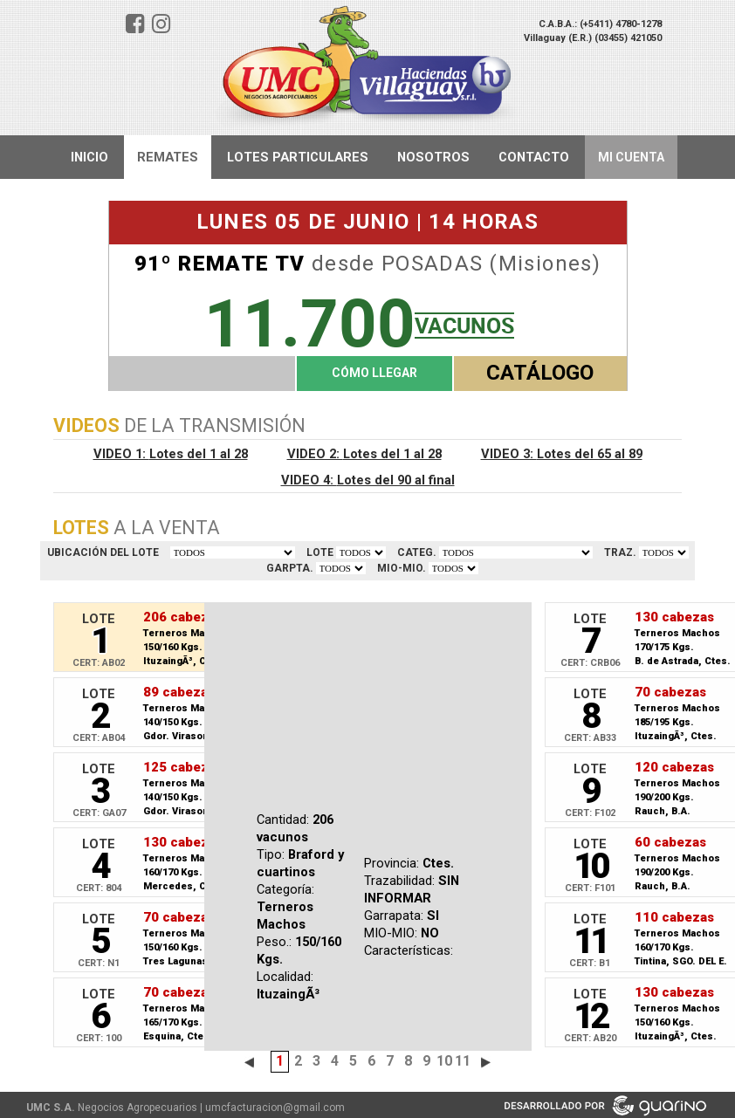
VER (361, 552)
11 (463, 1061)
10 (444, 1061)
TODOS (232, 552)
